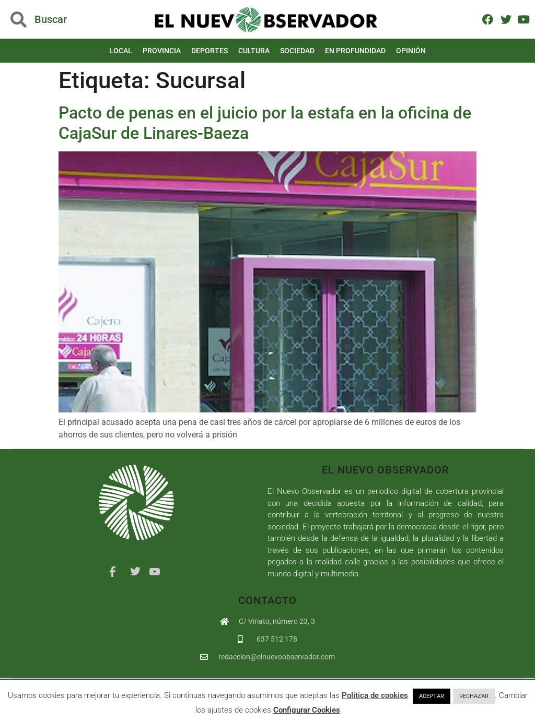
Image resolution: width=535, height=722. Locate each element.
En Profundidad (355, 50)
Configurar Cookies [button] (306, 710)
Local (120, 50)
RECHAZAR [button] (474, 696)
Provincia (162, 50)
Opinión (411, 50)
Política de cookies (375, 695)
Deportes (209, 50)
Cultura (254, 50)
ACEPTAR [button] (431, 696)
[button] (53, 19)
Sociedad (297, 50)
